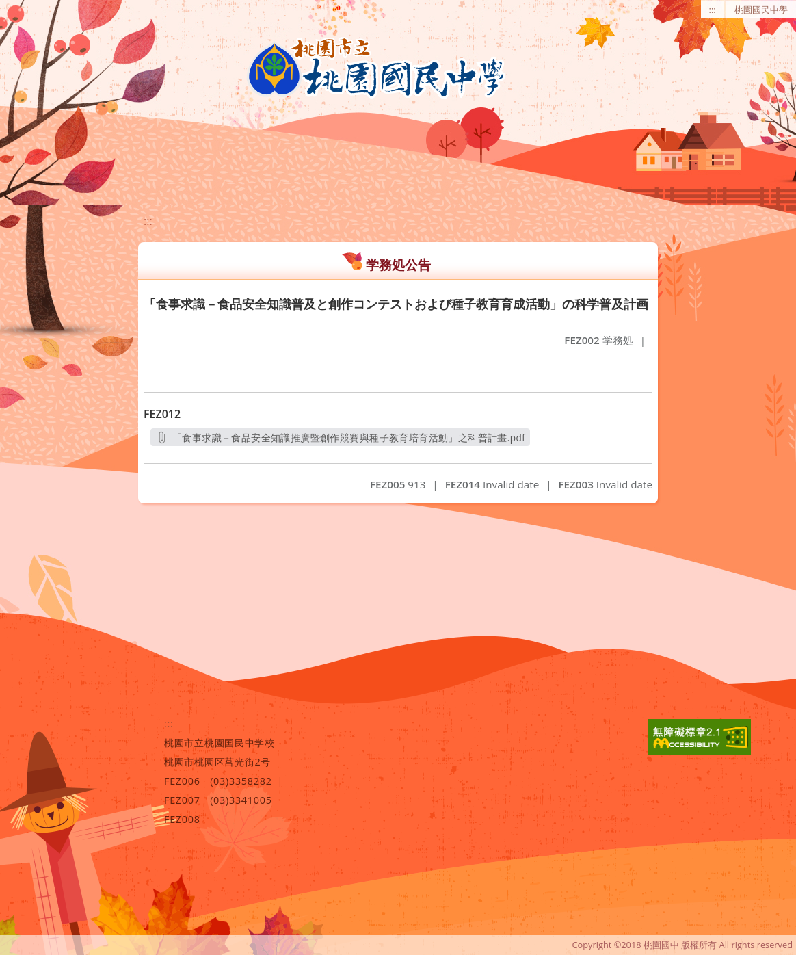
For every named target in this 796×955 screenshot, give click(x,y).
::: (712, 9)
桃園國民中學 (761, 9)
